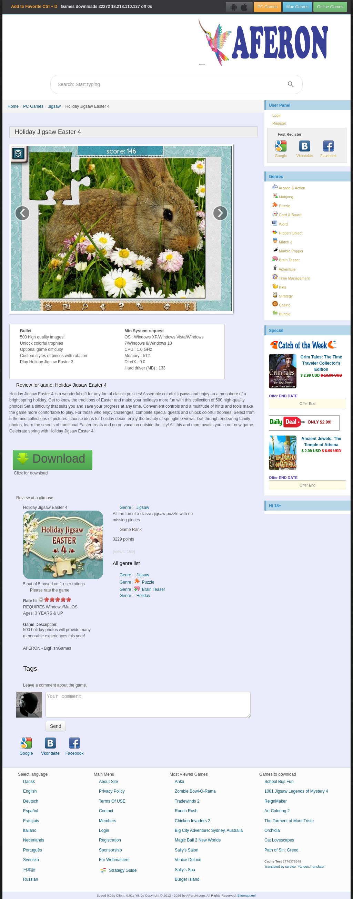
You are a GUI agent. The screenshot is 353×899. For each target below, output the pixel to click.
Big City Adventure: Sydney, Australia (209, 830)
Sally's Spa (185, 869)
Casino (281, 304)
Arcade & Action (288, 187)
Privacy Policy (112, 791)
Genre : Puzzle (137, 582)
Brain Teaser (286, 259)
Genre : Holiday (135, 595)
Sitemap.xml (247, 895)
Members (107, 820)
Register (279, 123)
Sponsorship (110, 850)
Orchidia (272, 830)
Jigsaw (54, 106)
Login (276, 115)
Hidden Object (287, 232)
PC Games (268, 6)
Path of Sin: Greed (281, 850)
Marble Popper (287, 250)
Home (13, 106)
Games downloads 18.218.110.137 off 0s (81, 6)
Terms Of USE (112, 801)
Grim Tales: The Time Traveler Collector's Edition (321, 363)
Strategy (282, 295)
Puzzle (281, 205)
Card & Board (286, 214)
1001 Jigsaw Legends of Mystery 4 (296, 791)
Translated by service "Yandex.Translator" (295, 866)
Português (32, 850)
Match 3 (282, 241)
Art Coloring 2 (277, 810)
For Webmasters (114, 859)
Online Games (330, 6)
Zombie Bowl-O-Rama (195, 791)
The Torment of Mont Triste (289, 820)
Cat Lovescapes (279, 840)
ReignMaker (275, 801)
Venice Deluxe (188, 859)
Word (280, 223)
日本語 (29, 869)
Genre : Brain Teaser (142, 589)
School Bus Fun (279, 781)
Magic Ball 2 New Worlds (198, 840)
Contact (106, 810)
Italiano (30, 830)
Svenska (31, 859)
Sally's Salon (186, 850)
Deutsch (30, 801)
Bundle (281, 313)
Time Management (291, 277)
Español (30, 810)
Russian (30, 879)
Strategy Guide (118, 871)
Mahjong (282, 196)
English (30, 791)
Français (31, 820)
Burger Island (187, 879)
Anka (179, 781)
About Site (108, 781)
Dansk (29, 781)
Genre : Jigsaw (134, 507)
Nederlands (33, 840)
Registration (110, 840)
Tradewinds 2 (187, 801)
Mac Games (297, 6)
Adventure (284, 268)
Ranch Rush (186, 810)
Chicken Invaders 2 (192, 820)
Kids (279, 286)
